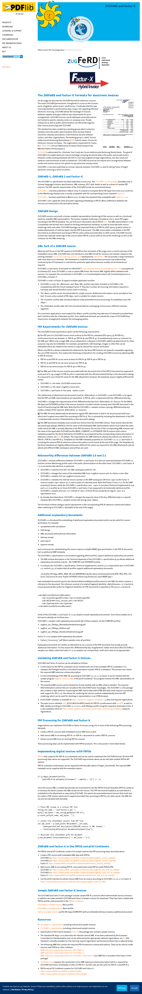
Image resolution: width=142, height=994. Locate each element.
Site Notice (15, 989)
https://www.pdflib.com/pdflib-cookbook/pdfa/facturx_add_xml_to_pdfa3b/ (82, 875)
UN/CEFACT (99, 256)
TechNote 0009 (47, 962)
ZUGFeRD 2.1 (43, 197)
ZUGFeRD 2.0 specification (51, 924)
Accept (134, 988)
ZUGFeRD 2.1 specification (51, 928)
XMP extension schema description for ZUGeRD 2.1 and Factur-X (67, 955)
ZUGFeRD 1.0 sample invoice (50, 904)
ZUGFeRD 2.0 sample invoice (50, 908)
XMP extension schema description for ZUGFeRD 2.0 (62, 952)
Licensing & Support (11, 30)
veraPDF (120, 703)
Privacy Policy (27, 989)
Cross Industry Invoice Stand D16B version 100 (101, 268)
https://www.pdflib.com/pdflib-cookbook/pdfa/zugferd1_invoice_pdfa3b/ (84, 857)
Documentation (10, 39)
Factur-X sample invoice (48, 911)
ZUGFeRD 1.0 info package (106, 181)
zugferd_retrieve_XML (64, 678)
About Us (6, 47)
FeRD (73, 140)
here (105, 221)
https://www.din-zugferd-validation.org (89, 699)
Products (6, 22)
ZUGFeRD (42, 152)
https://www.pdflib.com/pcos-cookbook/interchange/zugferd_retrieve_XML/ (73, 881)
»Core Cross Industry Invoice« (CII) (67, 256)
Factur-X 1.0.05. (122, 197)
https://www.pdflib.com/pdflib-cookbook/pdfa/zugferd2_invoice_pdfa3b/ (84, 860)
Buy (4, 51)
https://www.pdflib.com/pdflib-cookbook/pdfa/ (61, 971)
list (124, 938)
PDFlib (40, 756)
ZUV (64, 703)
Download (7, 26)
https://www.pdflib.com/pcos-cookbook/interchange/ (63, 973)
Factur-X (120, 193)
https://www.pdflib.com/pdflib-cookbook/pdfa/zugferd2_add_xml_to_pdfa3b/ (86, 872)
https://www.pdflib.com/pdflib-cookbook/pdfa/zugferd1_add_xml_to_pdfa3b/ (86, 869)
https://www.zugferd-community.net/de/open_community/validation (92, 708)
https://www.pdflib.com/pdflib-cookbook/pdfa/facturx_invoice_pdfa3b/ (80, 863)
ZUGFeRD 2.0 (43, 190)
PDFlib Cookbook (76, 901)
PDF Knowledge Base (12, 43)
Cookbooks (7, 34)
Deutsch (6, 67)
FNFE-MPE (46, 145)
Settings (122, 988)
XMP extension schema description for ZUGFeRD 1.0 (62, 950)
